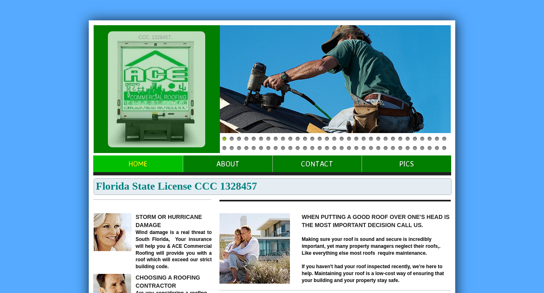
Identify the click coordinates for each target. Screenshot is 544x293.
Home (138, 163)
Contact (317, 163)
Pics (406, 163)
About (227, 163)
